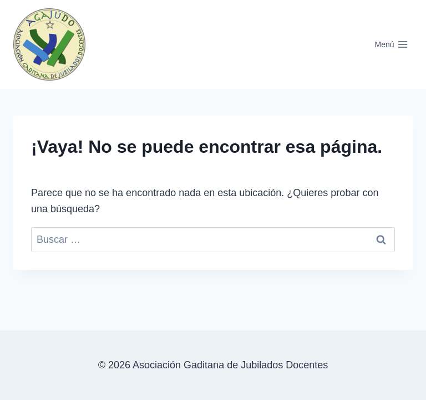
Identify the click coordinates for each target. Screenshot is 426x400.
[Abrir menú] (391, 44)
